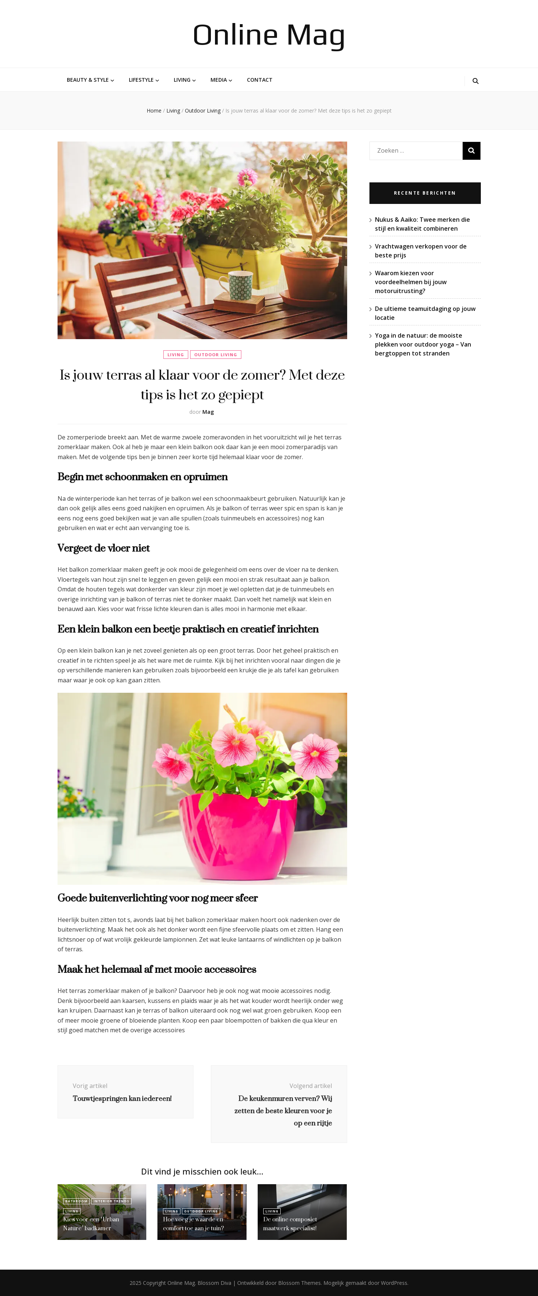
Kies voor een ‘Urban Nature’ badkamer (91, 1223)
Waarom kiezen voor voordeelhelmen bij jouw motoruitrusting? (411, 282)
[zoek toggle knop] (476, 81)
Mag (208, 411)
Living (182, 79)
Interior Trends (111, 1201)
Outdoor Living (215, 354)
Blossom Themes (299, 1282)
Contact (260, 79)
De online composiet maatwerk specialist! (290, 1223)
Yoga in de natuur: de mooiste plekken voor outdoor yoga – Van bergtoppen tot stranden (423, 344)
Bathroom (76, 1201)
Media (219, 79)
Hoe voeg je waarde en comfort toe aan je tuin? (194, 1223)
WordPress (394, 1282)
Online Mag (269, 33)
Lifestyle (141, 79)
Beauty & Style (88, 79)
